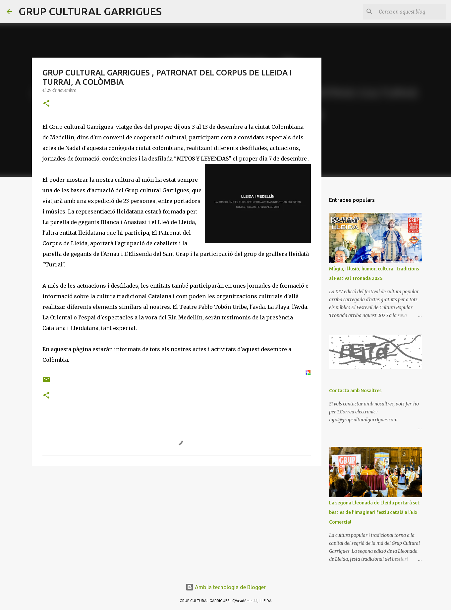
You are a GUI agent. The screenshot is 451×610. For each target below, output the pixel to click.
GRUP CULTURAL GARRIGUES (90, 11)
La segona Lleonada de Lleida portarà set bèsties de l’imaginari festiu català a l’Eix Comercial (374, 512)
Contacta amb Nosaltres (355, 390)
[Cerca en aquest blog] (411, 12)
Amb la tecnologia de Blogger (226, 587)
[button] (46, 103)
